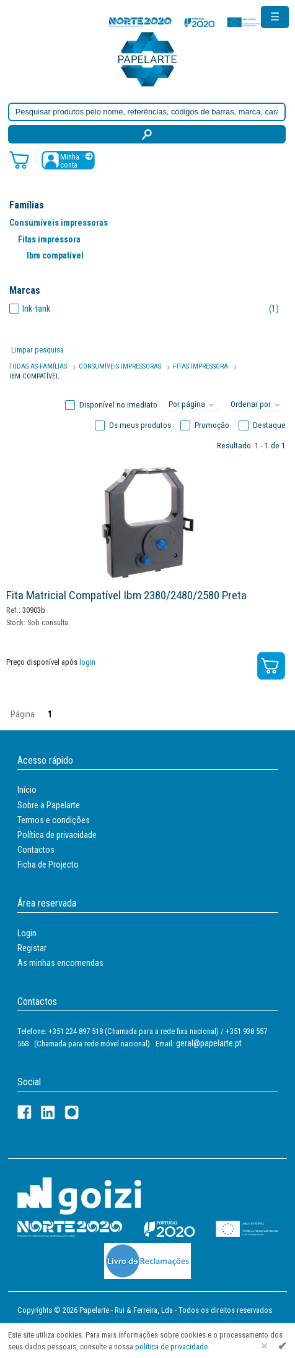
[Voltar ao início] (147, 58)
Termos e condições (53, 820)
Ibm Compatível (34, 376)
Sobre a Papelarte (48, 805)
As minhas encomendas (60, 963)
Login (27, 933)
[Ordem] (257, 405)
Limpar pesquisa (37, 349)
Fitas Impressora (200, 366)
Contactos (36, 850)
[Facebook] (24, 1112)
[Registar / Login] (68, 159)
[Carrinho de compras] (19, 159)
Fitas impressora (49, 239)
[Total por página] (193, 405)
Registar (31, 948)
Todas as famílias (38, 366)
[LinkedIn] (48, 1112)
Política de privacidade (57, 835)
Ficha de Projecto (48, 864)
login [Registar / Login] (87, 662)
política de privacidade (171, 1346)
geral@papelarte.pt (209, 1043)
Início (27, 790)
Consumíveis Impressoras (120, 366)
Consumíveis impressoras (58, 223)
